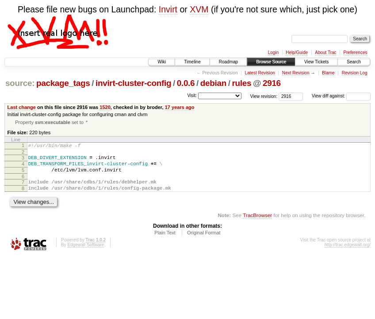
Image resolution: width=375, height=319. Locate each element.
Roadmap (228, 61)
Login (273, 52)
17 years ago (180, 107)
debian (213, 83)
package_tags (63, 83)
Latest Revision (260, 72)
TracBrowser (257, 224)
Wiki (161, 61)
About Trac (325, 52)
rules (241, 83)
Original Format (204, 241)
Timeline (192, 61)
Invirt (168, 9)
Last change (22, 107)
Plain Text (165, 241)
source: (19, 83)
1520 (105, 107)
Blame (328, 72)
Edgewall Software (85, 253)
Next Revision (296, 72)
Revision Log (354, 72)
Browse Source (271, 61)
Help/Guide (297, 52)
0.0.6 (186, 83)
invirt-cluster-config (133, 83)
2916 (272, 83)
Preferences (355, 52)
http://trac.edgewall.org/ (348, 253)
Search (354, 61)
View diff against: (341, 95)
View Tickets (316, 61)
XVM (199, 9)
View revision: (264, 95)
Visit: (192, 95)
